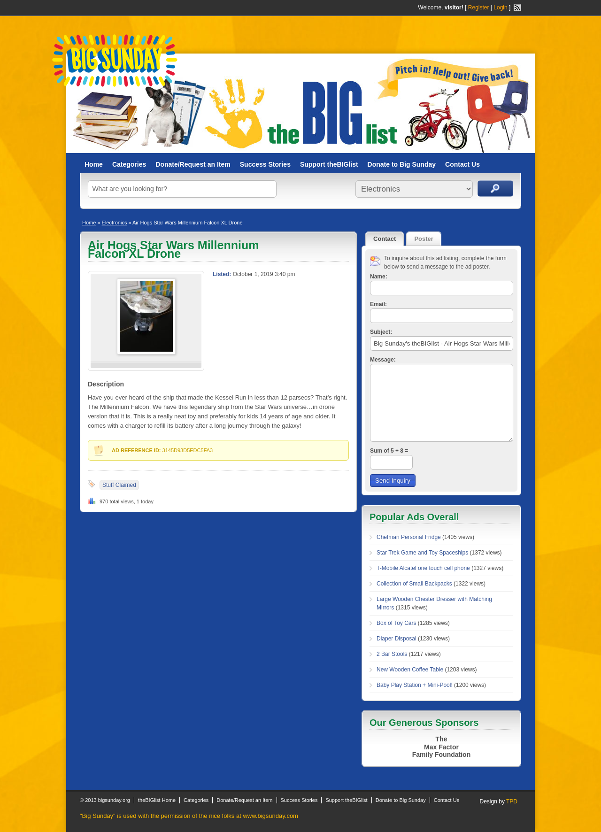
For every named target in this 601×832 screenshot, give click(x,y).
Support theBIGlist (329, 164)
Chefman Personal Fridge (409, 537)
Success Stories (265, 164)
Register (478, 7)
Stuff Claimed (119, 485)
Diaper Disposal (396, 638)
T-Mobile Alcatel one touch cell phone (423, 568)
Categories (129, 164)
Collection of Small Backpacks (414, 583)
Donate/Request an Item (192, 164)
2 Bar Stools (392, 654)
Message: (383, 359)
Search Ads (495, 188)
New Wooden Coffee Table (410, 669)
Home (94, 164)
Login (500, 7)
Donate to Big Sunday (402, 164)
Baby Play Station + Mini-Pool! (415, 685)
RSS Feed (517, 7)
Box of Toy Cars (396, 623)
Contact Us (462, 164)
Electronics (114, 222)
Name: (378, 276)
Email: (378, 304)
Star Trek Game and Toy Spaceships (422, 552)
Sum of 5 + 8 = (389, 450)
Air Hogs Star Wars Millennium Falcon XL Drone (173, 249)
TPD (511, 801)
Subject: (381, 332)
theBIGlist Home (157, 800)
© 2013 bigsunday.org (105, 800)
